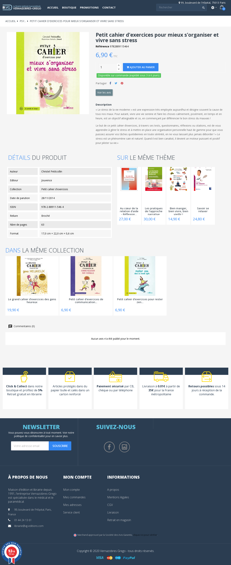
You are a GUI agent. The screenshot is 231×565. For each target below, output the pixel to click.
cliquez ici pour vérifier (145, 534)
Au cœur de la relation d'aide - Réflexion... (129, 211)
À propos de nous (28, 477)
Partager (110, 83)
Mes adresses (72, 505)
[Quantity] (108, 67)
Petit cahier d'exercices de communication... (86, 301)
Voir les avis (104, 92)
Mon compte (71, 490)
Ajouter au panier (141, 67)
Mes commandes (74, 497)
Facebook (109, 447)
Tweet (116, 83)
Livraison (113, 512)
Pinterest (122, 83)
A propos (113, 490)
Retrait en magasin (119, 520)
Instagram (124, 447)
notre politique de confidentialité (44, 434)
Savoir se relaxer (203, 210)
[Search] (181, 7)
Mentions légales (118, 497)
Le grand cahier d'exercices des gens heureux (32, 301)
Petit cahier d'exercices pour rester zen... (140, 301)
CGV (110, 505)
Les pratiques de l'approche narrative (154, 211)
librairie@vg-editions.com (28, 526)
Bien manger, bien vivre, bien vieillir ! (178, 211)
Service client (71, 512)
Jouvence (46, 180)
